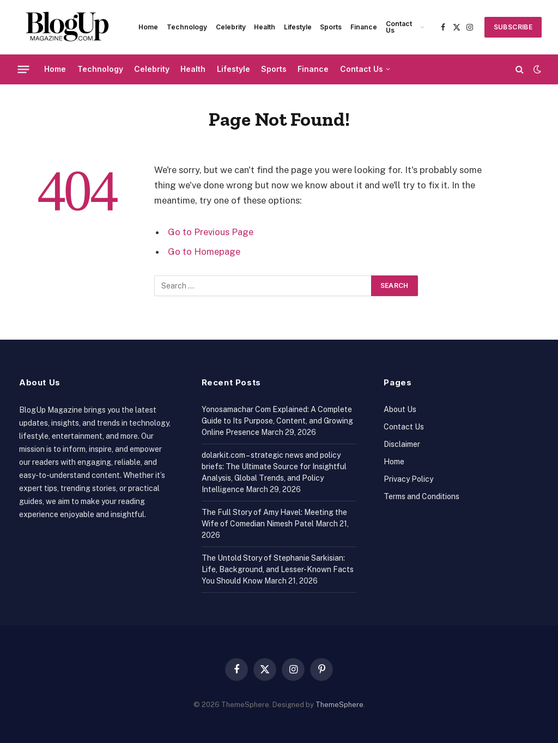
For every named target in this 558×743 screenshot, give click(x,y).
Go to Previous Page (210, 231)
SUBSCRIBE (513, 27)
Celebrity (231, 27)
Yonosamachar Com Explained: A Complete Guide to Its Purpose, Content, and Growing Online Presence (277, 421)
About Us (400, 409)
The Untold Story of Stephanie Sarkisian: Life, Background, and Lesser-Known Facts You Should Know (278, 569)
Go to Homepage (204, 251)
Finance (363, 27)
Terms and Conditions (421, 496)
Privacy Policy (408, 479)
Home (148, 27)
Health (264, 27)
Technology (187, 27)
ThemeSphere (339, 705)
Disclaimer (402, 444)
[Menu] (23, 69)
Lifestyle (298, 27)
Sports (331, 27)
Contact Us (399, 27)
